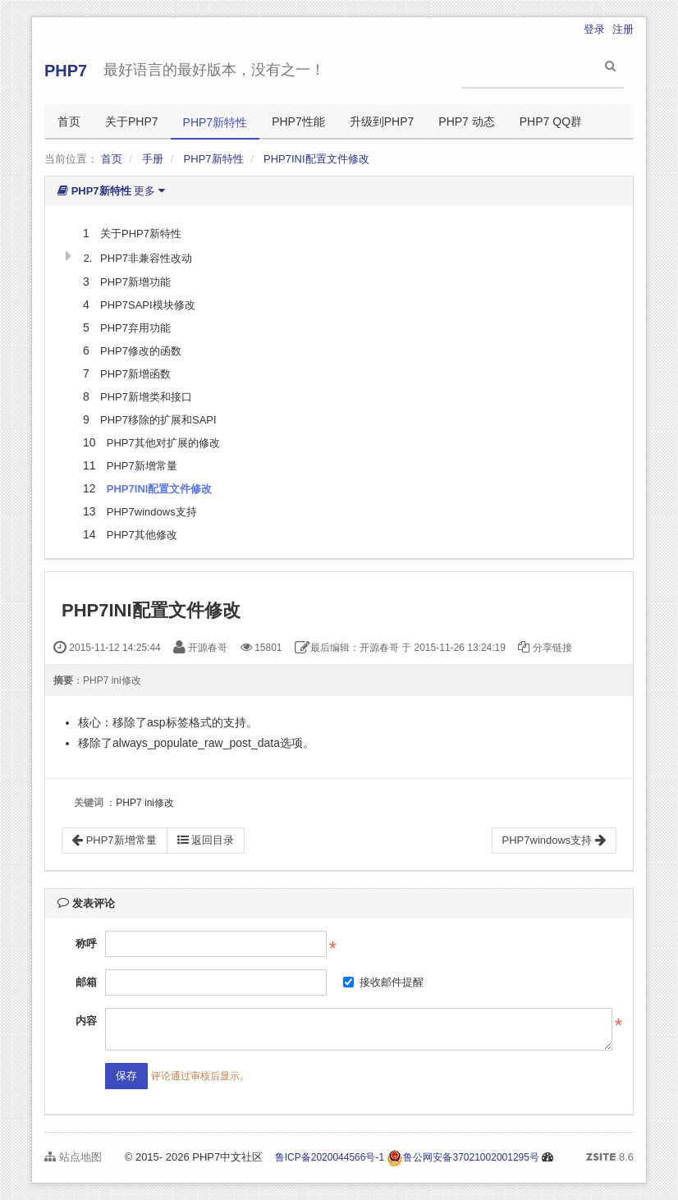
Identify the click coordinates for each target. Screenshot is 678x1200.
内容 (86, 1021)
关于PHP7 (131, 121)
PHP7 (65, 71)
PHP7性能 (298, 121)
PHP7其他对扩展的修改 (163, 443)
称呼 (86, 943)
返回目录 (206, 840)
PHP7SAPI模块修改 (147, 305)
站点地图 (73, 1157)
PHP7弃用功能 (135, 328)
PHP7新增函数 (135, 374)
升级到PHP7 (382, 121)
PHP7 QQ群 (551, 121)
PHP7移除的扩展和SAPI (158, 420)
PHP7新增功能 (135, 282)
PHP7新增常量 (142, 466)
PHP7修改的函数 (140, 351)
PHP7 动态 (466, 121)
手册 (152, 159)
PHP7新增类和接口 (146, 397)
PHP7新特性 (215, 122)
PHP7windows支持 (152, 512)
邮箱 (86, 982)
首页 (68, 121)
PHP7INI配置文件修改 (316, 159)
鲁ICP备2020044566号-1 (329, 1157)
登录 (594, 29)
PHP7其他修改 (142, 535)
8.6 (610, 1158)
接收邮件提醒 (383, 982)
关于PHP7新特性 (140, 233)
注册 (623, 29)
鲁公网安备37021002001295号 (462, 1157)
